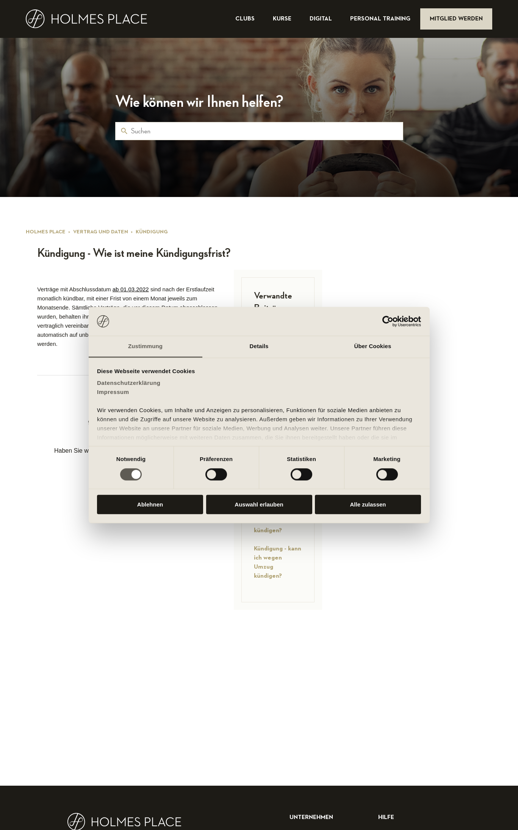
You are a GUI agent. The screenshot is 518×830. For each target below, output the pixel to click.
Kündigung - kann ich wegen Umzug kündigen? (277, 562)
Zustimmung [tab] (145, 346)
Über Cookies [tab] (372, 346)
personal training (381, 19)
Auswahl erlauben (259, 504)
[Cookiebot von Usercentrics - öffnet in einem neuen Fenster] (388, 321)
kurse (283, 19)
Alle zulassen (368, 504)
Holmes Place (46, 231)
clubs (245, 19)
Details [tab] (259, 346)
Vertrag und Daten (100, 231)
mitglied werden (456, 19)
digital (321, 19)
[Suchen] (259, 131)
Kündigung (152, 231)
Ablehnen (150, 504)
